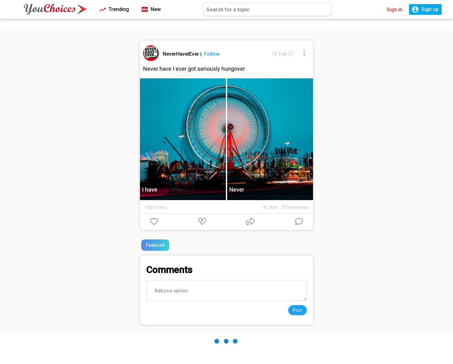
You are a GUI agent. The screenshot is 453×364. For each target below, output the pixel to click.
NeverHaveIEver (181, 54)
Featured (155, 245)
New (151, 9)
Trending (114, 9)
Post (297, 310)
